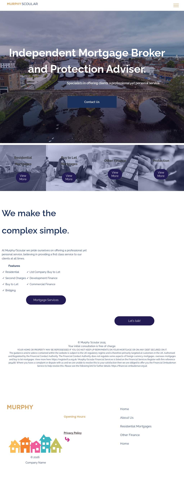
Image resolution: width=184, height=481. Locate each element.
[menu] (176, 5)
